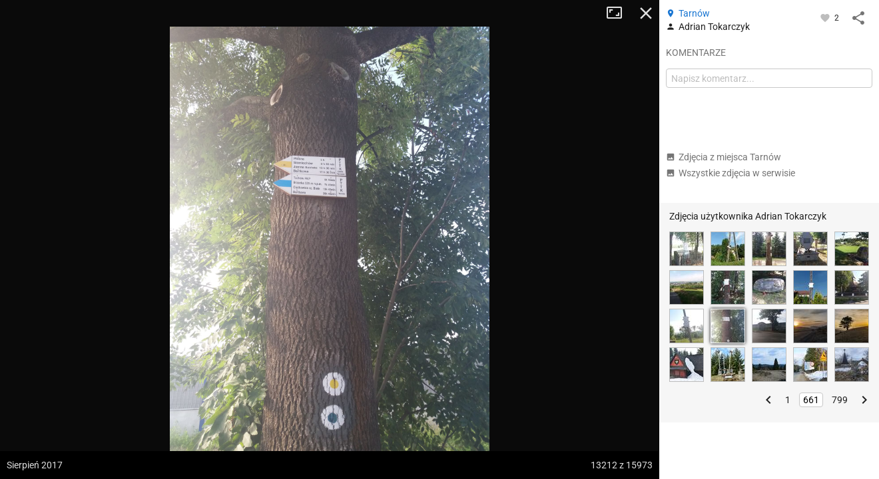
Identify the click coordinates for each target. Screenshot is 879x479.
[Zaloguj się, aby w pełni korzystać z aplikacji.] (826, 17)
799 (840, 400)
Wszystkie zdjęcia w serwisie (730, 173)
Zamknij (646, 13)
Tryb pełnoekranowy (619, 13)
